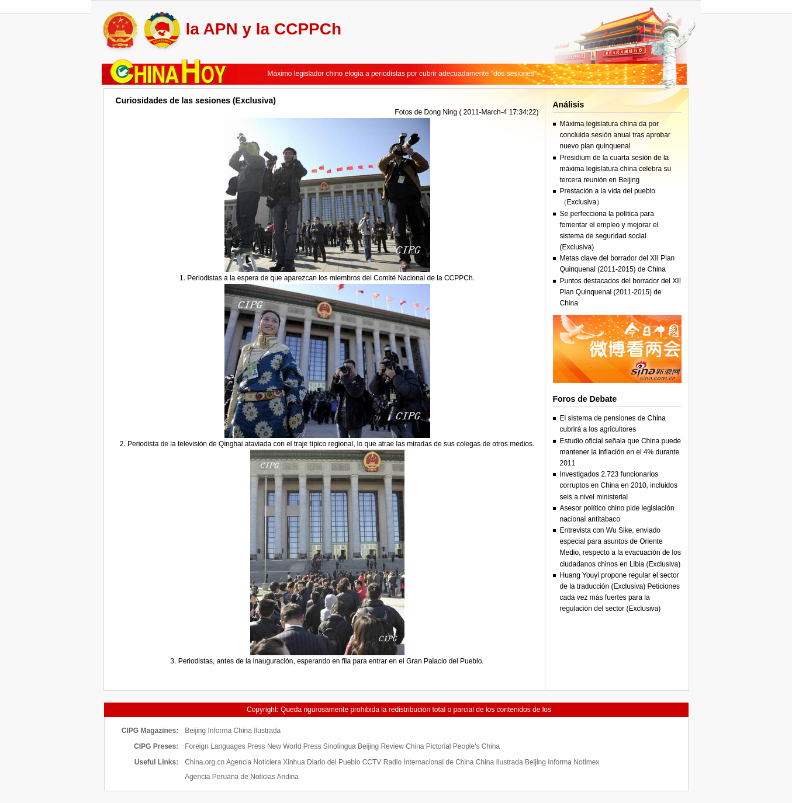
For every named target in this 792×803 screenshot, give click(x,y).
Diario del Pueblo (333, 762)
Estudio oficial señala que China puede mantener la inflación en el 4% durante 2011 (620, 452)
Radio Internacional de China (428, 762)
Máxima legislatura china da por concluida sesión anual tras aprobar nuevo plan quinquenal (615, 135)
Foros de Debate (585, 399)
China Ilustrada (257, 730)
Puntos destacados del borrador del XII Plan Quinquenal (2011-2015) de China (620, 292)
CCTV (372, 762)
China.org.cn (204, 762)
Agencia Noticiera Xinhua (265, 762)
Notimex (586, 762)
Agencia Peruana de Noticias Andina (242, 777)
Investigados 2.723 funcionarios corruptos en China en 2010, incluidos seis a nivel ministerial (618, 485)
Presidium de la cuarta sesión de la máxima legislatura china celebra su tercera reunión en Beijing (616, 169)
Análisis (569, 104)
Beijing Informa (208, 730)
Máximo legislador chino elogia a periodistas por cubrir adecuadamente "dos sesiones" (402, 73)
